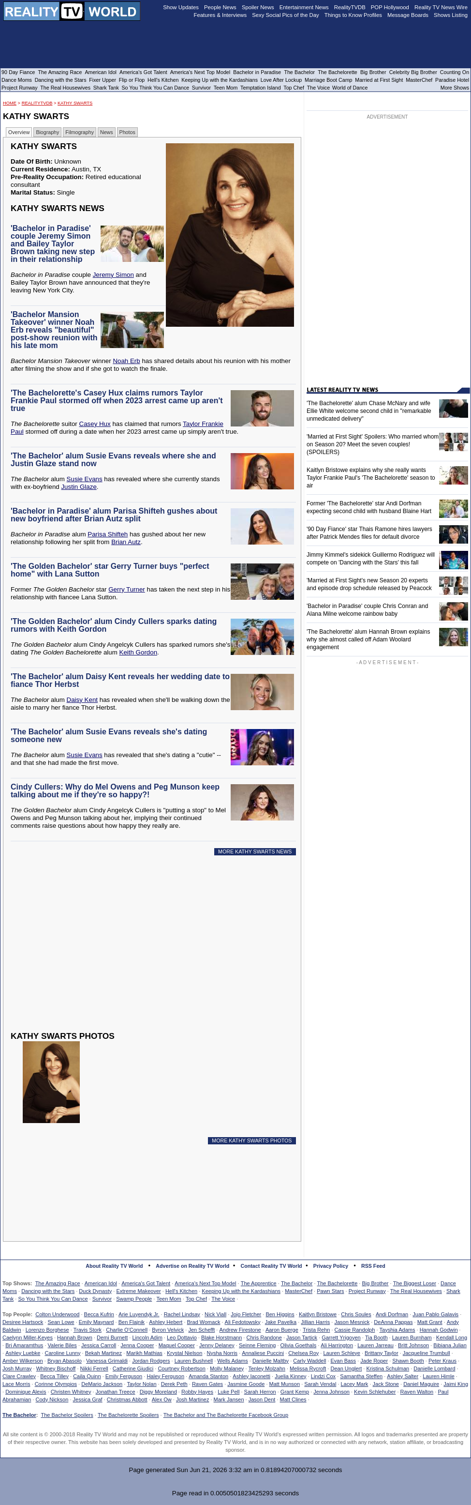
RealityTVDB (37, 103)
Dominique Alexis (25, 1392)
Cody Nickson (52, 1399)
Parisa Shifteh (108, 534)
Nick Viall (215, 1314)
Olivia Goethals (298, 1345)
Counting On (454, 72)
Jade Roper (374, 1361)
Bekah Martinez (103, 1353)
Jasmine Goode (246, 1384)
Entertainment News (304, 7)
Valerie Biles (62, 1345)
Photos (127, 132)
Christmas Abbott (127, 1399)
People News (220, 7)
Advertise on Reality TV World (192, 1266)
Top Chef (196, 1299)
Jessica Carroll (98, 1345)
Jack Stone (386, 1384)
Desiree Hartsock (22, 1322)
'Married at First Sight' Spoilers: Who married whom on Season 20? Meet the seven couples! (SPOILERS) (373, 444)
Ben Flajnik (131, 1322)
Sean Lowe (61, 1322)
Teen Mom (168, 1299)
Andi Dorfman (392, 1314)
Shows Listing (451, 15)
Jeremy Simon (113, 274)
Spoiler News (258, 7)
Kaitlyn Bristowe (318, 1314)
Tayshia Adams (397, 1330)
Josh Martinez (192, 1399)
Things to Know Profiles (353, 15)
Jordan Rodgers (151, 1361)
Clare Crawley (19, 1376)
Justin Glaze (78, 486)
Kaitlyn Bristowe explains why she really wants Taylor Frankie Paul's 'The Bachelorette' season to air (371, 478)
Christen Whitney (71, 1392)
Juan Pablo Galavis (435, 1314)
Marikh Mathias (144, 1353)
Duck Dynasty (95, 1291)
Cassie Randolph (355, 1330)
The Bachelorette (337, 1283)
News (106, 132)
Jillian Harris (315, 1322)
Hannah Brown (74, 1337)
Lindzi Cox (323, 1376)
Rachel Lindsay (182, 1314)
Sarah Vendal (320, 1384)
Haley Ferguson (165, 1376)
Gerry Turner (126, 589)
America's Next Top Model (205, 1283)
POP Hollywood (390, 7)
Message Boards (407, 15)
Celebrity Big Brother (413, 72)
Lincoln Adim (147, 1337)
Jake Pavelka (280, 1322)
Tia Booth (376, 1337)
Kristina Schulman (387, 1368)
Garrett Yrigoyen (341, 1337)
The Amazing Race (57, 1283)
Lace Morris (16, 1384)
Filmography (79, 132)
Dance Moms (16, 80)
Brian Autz (126, 542)
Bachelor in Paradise (257, 72)
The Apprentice (259, 1283)
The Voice (223, 1299)
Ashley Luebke (22, 1353)
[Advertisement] (143, 951)
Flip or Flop (132, 80)
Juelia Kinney (290, 1376)
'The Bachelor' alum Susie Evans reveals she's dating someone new (109, 736)
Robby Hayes (197, 1392)
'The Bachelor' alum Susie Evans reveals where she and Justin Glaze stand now (113, 460)
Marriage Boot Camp (328, 80)
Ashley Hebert (165, 1322)
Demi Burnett (112, 1337)
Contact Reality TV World (271, 1266)
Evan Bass (343, 1361)
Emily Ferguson (123, 1376)
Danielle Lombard (434, 1368)
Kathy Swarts (75, 103)
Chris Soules (356, 1314)
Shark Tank (106, 88)
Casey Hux (95, 423)
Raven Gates (207, 1384)
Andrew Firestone (240, 1330)
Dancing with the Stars (47, 1291)
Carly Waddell (309, 1361)
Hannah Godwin (439, 1330)
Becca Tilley (54, 1376)
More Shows (455, 88)
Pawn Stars (330, 1291)
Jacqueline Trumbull (426, 1353)
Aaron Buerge (281, 1330)
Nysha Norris (222, 1353)
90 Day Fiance (18, 72)
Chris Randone (263, 1337)
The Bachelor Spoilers (67, 1415)
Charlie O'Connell (126, 1330)
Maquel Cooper (177, 1345)
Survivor (102, 1299)
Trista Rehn (316, 1330)
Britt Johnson (413, 1345)
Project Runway (367, 1291)
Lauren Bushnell (194, 1361)
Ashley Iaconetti (251, 1376)
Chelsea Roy (303, 1353)
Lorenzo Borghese (47, 1330)
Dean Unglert (346, 1368)
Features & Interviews (220, 15)
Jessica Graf (88, 1399)
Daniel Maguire (421, 1384)
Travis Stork (88, 1330)
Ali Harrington (337, 1345)
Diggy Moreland (158, 1392)
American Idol (101, 1283)
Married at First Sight (379, 80)
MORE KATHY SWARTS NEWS (255, 851)
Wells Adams (232, 1361)
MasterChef (298, 1291)
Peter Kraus (442, 1361)
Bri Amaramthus (24, 1345)
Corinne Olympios (56, 1384)
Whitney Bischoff (56, 1368)
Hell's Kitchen (181, 1291)
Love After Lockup (281, 80)
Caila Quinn (87, 1376)
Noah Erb (126, 361)
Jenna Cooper (137, 1345)
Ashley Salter (402, 1376)
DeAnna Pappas (393, 1322)
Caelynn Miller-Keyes (27, 1337)
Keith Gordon (138, 652)
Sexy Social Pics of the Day (285, 15)
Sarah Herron (260, 1392)
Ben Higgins (279, 1314)
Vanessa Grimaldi (107, 1361)
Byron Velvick (168, 1330)
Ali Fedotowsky (243, 1322)
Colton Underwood (57, 1314)
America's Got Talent (145, 1283)
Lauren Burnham (412, 1337)
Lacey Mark (354, 1384)
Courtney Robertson (181, 1368)
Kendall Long (451, 1337)
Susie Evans (85, 479)
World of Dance (350, 88)
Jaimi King (455, 1384)
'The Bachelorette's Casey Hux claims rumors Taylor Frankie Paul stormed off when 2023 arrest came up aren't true (117, 400)
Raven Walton (417, 1392)
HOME (9, 103)
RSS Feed (373, 1266)
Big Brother (375, 1283)
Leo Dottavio (182, 1337)
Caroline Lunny (62, 1353)
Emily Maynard (96, 1322)
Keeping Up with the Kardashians (241, 1291)
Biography (47, 132)
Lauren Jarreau (375, 1345)
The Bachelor (296, 1283)
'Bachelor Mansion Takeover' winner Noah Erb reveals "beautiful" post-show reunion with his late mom (54, 330)
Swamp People (134, 1299)
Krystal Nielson (184, 1353)
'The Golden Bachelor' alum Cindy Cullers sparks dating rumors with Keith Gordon (114, 625)
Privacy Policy (330, 1266)
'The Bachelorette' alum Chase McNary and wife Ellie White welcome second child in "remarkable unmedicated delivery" (369, 411)
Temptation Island (260, 88)
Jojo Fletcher (246, 1314)
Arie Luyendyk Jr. (138, 1314)
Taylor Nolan (141, 1384)
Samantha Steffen (361, 1376)
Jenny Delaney (217, 1345)
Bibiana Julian (450, 1345)
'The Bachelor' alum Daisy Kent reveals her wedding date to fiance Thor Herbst (120, 680)
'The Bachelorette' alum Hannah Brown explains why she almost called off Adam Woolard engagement (368, 639)
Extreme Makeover (138, 1291)
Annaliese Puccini (263, 1353)
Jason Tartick (301, 1337)
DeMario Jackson (101, 1384)
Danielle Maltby (270, 1361)
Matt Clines (293, 1399)
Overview (18, 132)
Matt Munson (284, 1384)
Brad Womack (204, 1322)
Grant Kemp (294, 1392)
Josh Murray (17, 1368)
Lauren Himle (438, 1376)
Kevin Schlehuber (375, 1392)
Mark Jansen (229, 1399)
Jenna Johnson (331, 1392)
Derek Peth (174, 1384)
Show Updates (181, 7)
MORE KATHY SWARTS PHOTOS (252, 1140)
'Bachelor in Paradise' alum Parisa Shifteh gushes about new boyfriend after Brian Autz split (114, 515)
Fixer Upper (102, 80)
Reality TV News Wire (441, 7)
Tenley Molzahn (267, 1368)
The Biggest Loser (414, 1283)
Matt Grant (429, 1322)
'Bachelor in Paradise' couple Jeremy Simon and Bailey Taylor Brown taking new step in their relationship (53, 243)
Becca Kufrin (99, 1314)
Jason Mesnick (351, 1322)
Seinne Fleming (257, 1345)
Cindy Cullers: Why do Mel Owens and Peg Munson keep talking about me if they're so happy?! (115, 791)
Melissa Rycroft (308, 1368)
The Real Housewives (416, 1291)
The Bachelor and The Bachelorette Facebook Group (225, 1415)
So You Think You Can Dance (53, 1299)
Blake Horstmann (221, 1337)
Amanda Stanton (208, 1376)
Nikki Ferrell (94, 1368)
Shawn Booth (408, 1361)
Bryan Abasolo (64, 1361)
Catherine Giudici (133, 1368)
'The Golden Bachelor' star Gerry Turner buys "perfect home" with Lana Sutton (110, 570)
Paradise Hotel (452, 80)
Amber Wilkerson (22, 1361)
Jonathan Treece (115, 1392)
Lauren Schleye (341, 1353)
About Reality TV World (114, 1266)
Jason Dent (262, 1399)
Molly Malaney (227, 1368)
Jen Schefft (201, 1330)
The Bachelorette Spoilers (128, 1415)
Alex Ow (162, 1399)
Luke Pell (228, 1392)
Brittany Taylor (381, 1353)
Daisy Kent (82, 699)
